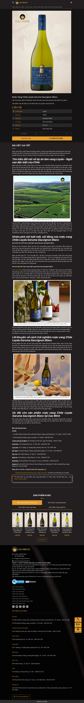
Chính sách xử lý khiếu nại (19, 596)
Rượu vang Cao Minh (21, 479)
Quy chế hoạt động (17, 587)
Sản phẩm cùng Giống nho (57, 502)
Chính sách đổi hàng (18, 591)
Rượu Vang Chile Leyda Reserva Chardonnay (17, 530)
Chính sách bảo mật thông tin (20, 598)
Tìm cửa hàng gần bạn (21, 696)
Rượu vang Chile (17, 270)
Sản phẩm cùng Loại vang (27, 507)
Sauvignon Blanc (47, 118)
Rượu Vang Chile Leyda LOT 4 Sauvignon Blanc (30, 530)
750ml (44, 115)
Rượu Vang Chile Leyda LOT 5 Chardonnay (42, 530)
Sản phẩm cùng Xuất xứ (57, 507)
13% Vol (45, 125)
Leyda (44, 111)
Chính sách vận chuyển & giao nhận (22, 601)
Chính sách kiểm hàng (18, 589)
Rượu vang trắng (47, 122)
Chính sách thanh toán (18, 603)
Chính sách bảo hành (18, 594)
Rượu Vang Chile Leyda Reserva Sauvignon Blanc (67, 530)
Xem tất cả (42, 540)
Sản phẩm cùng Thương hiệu (27, 502)
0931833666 (20, 556)
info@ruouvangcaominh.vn (22, 558)
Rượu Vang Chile (47, 129)
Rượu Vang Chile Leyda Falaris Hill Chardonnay (54, 530)
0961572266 (56, 138)
